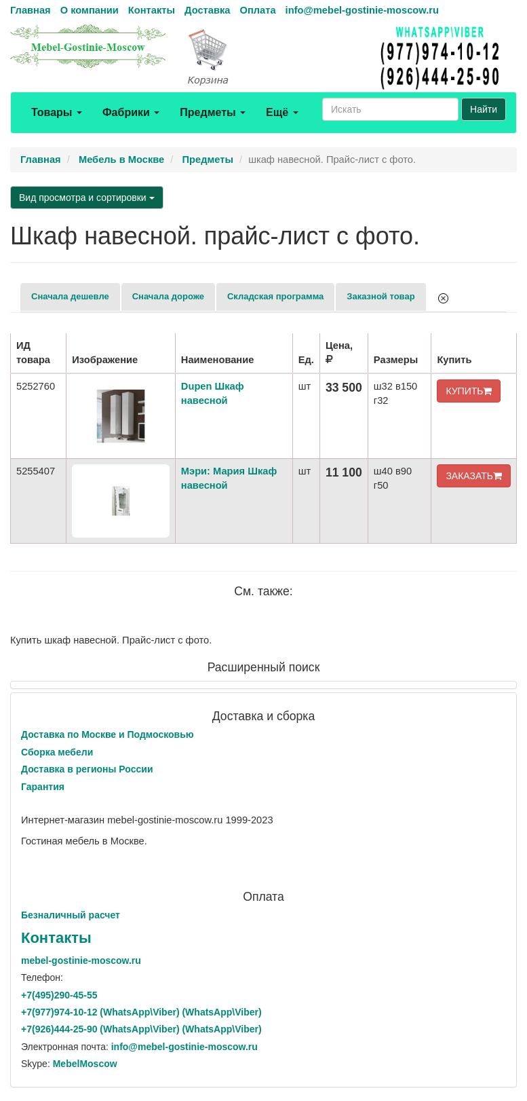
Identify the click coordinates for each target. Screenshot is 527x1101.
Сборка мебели (57, 752)
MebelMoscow (85, 1063)
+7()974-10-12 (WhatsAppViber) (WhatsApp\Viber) (141, 1012)
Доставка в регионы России (87, 769)
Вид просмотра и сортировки (87, 197)
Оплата (257, 10)
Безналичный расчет (70, 915)
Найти (483, 109)
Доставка (207, 10)
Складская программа (275, 296)
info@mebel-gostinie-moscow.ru (362, 10)
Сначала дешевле (70, 296)
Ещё (282, 112)
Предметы (213, 112)
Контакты (151, 10)
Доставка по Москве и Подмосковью (107, 734)
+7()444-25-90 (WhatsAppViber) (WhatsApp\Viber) (141, 1029)
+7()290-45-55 (59, 995)
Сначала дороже (168, 296)
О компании (89, 10)
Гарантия (42, 786)
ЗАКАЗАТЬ (474, 475)
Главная (30, 10)
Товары (56, 112)
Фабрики (130, 112)
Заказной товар (380, 296)
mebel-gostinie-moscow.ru (81, 960)
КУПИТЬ (469, 391)
